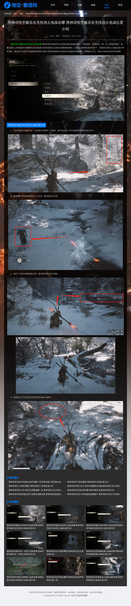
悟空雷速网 (82, 602)
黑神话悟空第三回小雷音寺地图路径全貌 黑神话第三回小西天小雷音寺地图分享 (95, 493)
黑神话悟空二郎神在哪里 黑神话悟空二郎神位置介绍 (31, 493)
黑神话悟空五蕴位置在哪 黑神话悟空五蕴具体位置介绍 (90, 497)
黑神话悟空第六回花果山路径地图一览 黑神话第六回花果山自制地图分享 (37, 489)
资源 (119, 12)
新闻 (61, 12)
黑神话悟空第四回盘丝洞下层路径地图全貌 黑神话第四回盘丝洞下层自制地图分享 (37, 501)
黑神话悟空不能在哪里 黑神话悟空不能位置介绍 (87, 489)
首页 (47, 12)
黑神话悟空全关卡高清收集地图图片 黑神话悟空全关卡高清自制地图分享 (95, 501)
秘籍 (90, 12)
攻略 (76, 12)
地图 (105, 12)
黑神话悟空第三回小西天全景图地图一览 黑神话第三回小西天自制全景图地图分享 (37, 497)
